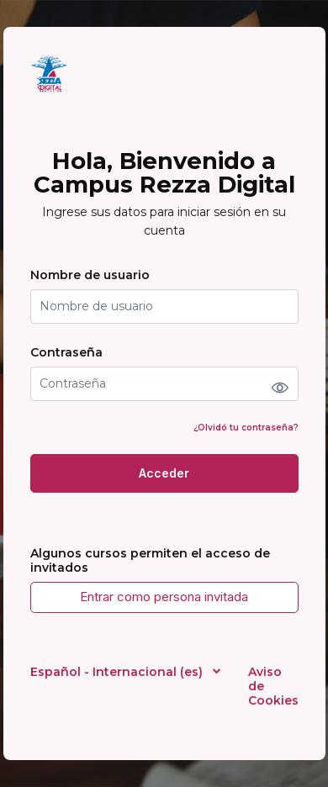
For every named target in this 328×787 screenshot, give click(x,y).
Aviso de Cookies (273, 686)
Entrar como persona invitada (164, 597)
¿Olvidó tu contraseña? (246, 427)
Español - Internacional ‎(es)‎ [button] (118, 672)
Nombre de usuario (90, 275)
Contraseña (66, 353)
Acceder (164, 473)
